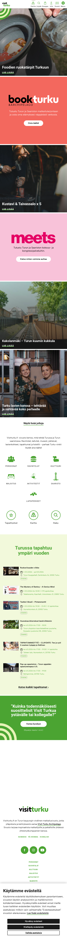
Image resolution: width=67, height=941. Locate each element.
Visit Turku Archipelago (49, 824)
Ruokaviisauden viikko (29, 568)
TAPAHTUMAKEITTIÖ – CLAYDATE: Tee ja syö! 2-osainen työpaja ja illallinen (40, 644)
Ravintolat (33, 460)
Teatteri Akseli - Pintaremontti (33, 602)
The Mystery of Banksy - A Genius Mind (37, 587)
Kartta (33, 517)
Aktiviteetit (33, 478)
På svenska (33, 837)
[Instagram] (33, 850)
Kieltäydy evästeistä (33, 927)
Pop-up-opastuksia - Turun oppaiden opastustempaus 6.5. (35, 665)
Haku (56, 517)
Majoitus (11, 478)
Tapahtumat (11, 517)
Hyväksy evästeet (33, 921)
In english (44, 837)
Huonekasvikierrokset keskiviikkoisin (36, 621)
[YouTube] (42, 850)
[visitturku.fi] (33, 811)
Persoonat (11, 460)
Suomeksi (22, 837)
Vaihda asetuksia (33, 933)
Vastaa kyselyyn (33, 724)
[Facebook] (24, 850)
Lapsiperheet (33, 495)
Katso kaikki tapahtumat (32, 687)
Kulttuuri (56, 460)
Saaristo (56, 478)
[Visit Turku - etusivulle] (6, 4)
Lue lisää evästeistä (38, 913)
